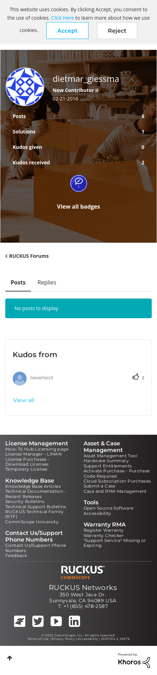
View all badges (78, 206)
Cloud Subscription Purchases (117, 481)
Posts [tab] (18, 282)
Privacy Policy (63, 639)
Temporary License (26, 469)
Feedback (16, 555)
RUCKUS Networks (83, 587)
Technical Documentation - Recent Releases (35, 494)
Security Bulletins (24, 501)
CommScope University (32, 521)
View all (23, 400)
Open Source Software (109, 508)
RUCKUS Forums (29, 256)
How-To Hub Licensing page (36, 449)
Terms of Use (38, 639)
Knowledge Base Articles (33, 486)
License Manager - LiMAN (33, 454)
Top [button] (9, 658)
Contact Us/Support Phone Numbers (35, 548)
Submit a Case (100, 486)
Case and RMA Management (115, 491)
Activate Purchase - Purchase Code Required (117, 473)
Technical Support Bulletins (35, 506)
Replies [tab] (47, 282)
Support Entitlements (108, 465)
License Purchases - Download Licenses (27, 462)
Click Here (62, 17)
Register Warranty (104, 530)
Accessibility (97, 513)
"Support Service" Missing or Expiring (115, 543)
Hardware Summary (106, 460)
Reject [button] (117, 30)
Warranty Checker (104, 535)
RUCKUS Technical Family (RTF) (34, 514)
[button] (67, 30)
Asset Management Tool (110, 455)
